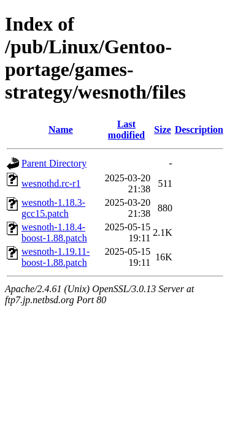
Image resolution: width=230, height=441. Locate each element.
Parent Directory (53, 163)
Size (162, 129)
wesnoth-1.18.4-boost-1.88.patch (54, 232)
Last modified (126, 129)
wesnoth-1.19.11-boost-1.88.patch (55, 257)
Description (199, 129)
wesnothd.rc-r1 (50, 183)
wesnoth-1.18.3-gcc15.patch (53, 208)
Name (60, 129)
